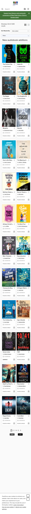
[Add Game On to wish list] (29, 72)
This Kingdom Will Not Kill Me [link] (22, 96)
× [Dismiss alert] (29, 13)
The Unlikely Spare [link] (8, 320)
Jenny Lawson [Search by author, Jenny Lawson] (7, 162)
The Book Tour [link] (21, 224)
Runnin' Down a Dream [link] (22, 192)
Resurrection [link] (20, 384)
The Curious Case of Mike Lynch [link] (8, 64)
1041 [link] (18, 352)
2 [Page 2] (13, 430)
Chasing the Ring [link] (7, 288)
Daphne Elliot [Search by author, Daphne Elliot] (22, 322)
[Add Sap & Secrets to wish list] (29, 328)
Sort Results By (5, 31)
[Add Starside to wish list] (29, 136)
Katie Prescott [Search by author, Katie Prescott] (7, 66)
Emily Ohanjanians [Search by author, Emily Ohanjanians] (23, 226)
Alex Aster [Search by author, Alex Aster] (21, 130)
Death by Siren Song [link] (8, 384)
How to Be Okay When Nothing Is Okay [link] (8, 160)
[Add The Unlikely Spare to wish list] (14, 328)
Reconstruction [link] (21, 256)
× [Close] (28, 497)
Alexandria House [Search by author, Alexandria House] (8, 130)
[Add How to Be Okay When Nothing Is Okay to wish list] (14, 168)
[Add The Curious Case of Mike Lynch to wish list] (14, 72)
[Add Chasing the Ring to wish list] (14, 296)
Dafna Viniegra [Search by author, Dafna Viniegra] (7, 354)
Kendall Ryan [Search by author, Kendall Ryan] (7, 258)
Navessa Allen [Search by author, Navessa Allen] (22, 66)
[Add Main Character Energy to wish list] (14, 264)
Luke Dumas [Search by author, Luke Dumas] (7, 194)
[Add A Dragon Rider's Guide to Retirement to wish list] (29, 296)
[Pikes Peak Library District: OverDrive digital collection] (15, 3)
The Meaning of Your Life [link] (22, 160)
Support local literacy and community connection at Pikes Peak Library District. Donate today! (15, 15)
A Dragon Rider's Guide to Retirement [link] (22, 288)
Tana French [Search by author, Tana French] (7, 98)
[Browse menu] (28, 9)
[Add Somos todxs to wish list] (14, 360)
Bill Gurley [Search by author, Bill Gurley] (21, 194)
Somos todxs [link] (6, 352)
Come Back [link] (20, 416)
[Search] (2, 9)
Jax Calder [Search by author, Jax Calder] (6, 322)
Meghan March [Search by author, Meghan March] (22, 386)
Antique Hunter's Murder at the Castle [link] (8, 224)
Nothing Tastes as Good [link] (8, 192)
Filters (4, 35)
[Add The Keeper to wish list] (14, 104)
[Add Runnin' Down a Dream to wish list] (29, 200)
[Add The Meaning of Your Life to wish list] (29, 168)
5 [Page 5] (18, 430)
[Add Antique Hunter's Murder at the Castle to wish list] (14, 232)
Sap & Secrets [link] (21, 320)
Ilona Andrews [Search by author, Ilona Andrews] (22, 98)
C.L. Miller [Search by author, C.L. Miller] (6, 226)
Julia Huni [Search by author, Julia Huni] (21, 290)
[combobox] (12, 9)
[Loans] (24, 9)
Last (20, 434)
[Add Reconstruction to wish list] (29, 264)
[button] (25, 25)
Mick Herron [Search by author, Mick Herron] (21, 258)
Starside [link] (19, 128)
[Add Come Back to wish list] (29, 424)
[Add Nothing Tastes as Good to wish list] (14, 200)
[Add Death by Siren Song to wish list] (14, 392)
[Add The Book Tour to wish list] (29, 232)
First (12, 434)
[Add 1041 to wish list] (29, 360)
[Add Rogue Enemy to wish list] (14, 424)
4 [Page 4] (16, 430)
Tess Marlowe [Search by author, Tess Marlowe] (7, 386)
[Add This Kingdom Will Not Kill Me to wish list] (29, 104)
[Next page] (21, 430)
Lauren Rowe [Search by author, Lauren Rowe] (7, 290)
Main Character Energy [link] (8, 256)
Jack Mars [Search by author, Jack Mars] (6, 418)
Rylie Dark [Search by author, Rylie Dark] (21, 418)
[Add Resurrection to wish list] (29, 392)
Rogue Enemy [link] (7, 416)
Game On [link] (19, 64)
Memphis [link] (5, 128)
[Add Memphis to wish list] (14, 136)
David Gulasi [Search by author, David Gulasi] (21, 354)
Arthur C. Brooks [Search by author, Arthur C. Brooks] (22, 162)
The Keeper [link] (6, 96)
